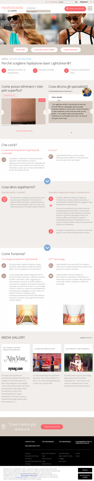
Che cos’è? (20, 50)
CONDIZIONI (31, 8)
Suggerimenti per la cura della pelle (84, 446)
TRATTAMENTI (32, 12)
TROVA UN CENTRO (76, 9)
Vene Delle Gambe (64, 457)
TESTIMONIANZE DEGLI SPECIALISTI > (61, 95)
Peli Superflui (62, 465)
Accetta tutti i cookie (85, 476)
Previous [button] (3, 112)
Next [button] (44, 112)
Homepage (5, 59)
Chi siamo (27, 457)
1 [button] (69, 136)
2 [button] (71, 136)
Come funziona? (71, 50)
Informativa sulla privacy (29, 475)
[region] (47, 473)
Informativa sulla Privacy (31, 460)
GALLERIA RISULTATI (32, 450)
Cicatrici (78, 460)
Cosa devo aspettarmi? (44, 50)
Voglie (43, 465)
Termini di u (28, 462)
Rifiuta (85, 470)
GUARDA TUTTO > (86, 342)
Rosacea (78, 457)
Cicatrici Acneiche (47, 462)
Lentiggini (61, 462)
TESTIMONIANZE (65, 446)
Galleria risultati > (10, 95)
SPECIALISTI (84, 2)
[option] (24, 112)
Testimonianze (48, 446)
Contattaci (30, 446)
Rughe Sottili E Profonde (65, 460)
